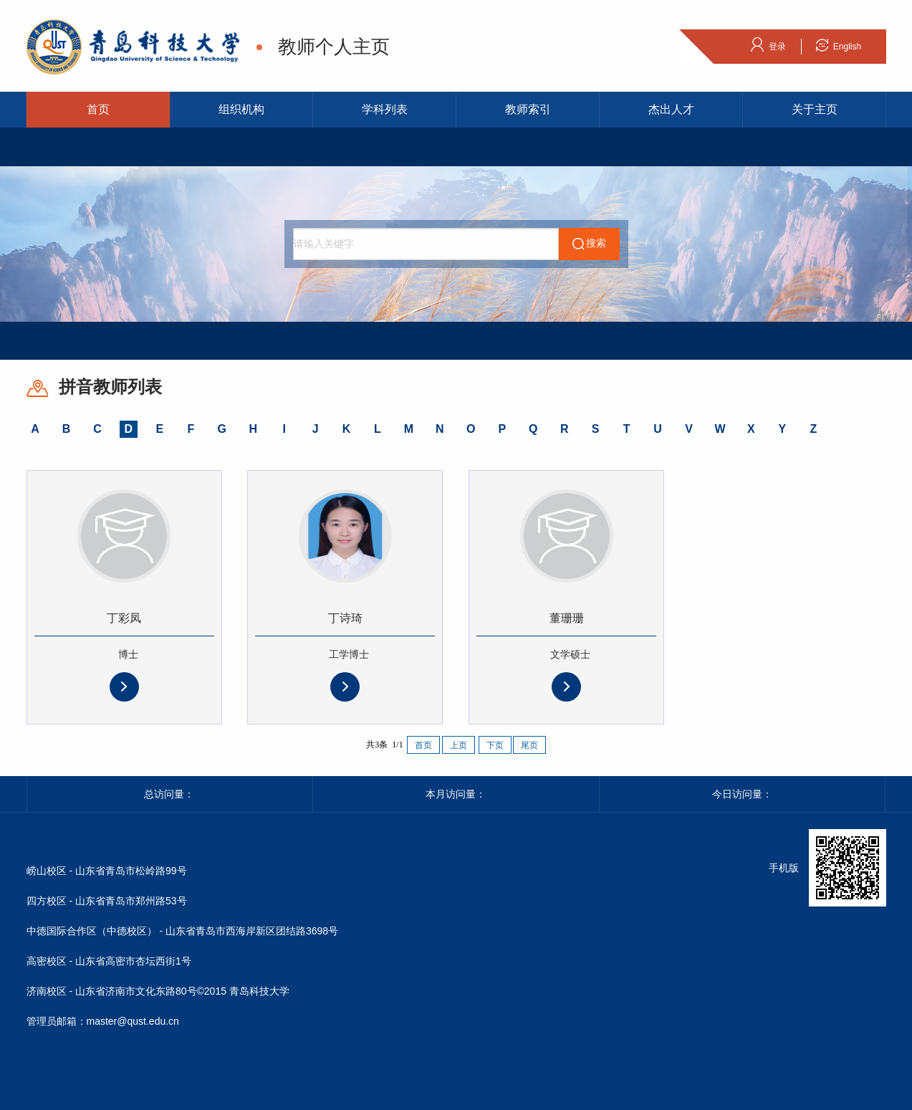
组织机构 (241, 109)
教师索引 (528, 109)
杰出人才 (671, 109)
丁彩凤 (124, 618)
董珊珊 (566, 618)
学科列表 (385, 109)
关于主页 (814, 109)
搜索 (589, 243)
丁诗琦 (345, 618)
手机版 (784, 868)
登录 (768, 44)
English (838, 44)
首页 (98, 109)
